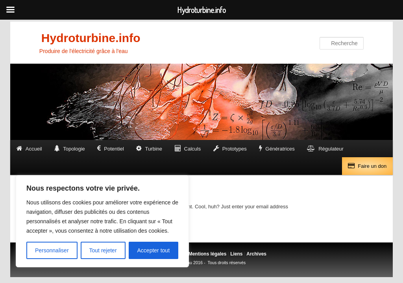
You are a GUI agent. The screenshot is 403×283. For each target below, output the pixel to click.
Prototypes (234, 149)
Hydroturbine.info (90, 37)
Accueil (34, 149)
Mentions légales (208, 254)
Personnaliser (52, 250)
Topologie (74, 149)
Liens (236, 254)
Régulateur (331, 149)
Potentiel (114, 149)
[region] (102, 221)
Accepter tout (153, 250)
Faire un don (372, 166)
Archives (256, 254)
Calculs (192, 149)
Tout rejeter (103, 250)
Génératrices (279, 149)
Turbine (153, 149)
